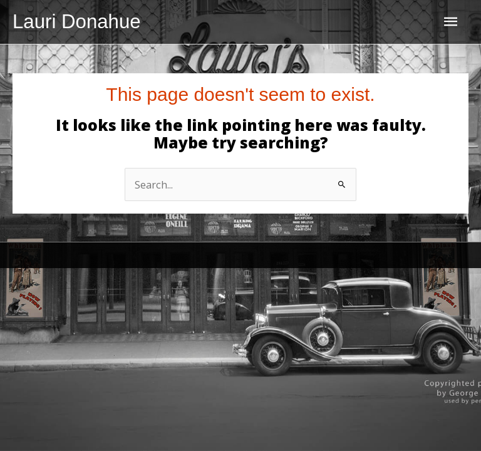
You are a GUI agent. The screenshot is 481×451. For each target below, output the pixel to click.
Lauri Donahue (77, 22)
